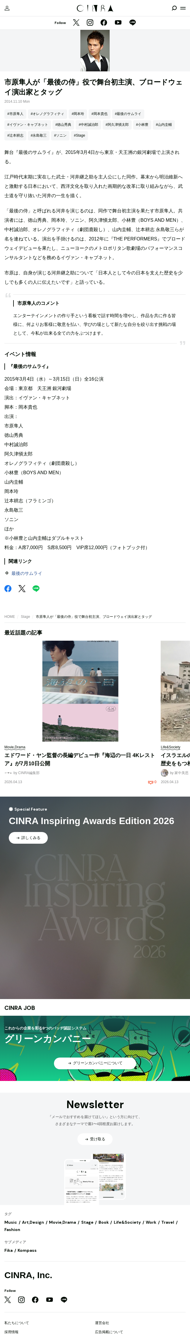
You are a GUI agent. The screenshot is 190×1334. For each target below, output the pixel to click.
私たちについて (16, 1323)
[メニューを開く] (183, 8)
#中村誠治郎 (88, 125)
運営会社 (102, 1323)
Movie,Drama (62, 1222)
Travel (167, 1222)
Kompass (27, 1250)
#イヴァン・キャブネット (27, 125)
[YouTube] (118, 23)
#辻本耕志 (15, 135)
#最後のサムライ (128, 114)
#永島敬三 (39, 135)
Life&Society (127, 1222)
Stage (25, 617)
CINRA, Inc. (28, 1275)
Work (151, 1222)
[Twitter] (76, 23)
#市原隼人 (15, 114)
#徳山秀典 (63, 125)
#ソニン (60, 135)
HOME (9, 617)
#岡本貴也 (99, 114)
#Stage (79, 135)
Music (10, 1222)
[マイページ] (7, 8)
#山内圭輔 (164, 125)
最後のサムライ (26, 573)
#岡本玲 (78, 114)
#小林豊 (142, 125)
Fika (8, 1250)
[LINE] (132, 23)
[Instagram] (90, 23)
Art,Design (33, 1222)
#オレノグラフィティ (48, 114)
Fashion (12, 1230)
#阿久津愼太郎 (117, 125)
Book (104, 1222)
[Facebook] (104, 23)
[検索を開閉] (174, 8)
